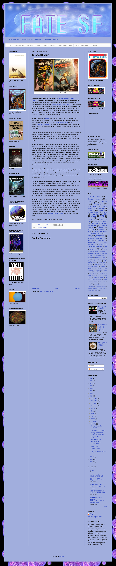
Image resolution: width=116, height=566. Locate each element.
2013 (91, 459)
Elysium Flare (102, 283)
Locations (94, 224)
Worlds (93, 216)
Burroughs (40, 124)
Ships (89, 218)
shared (47, 118)
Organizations (100, 235)
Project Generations (95, 237)
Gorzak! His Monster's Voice (97, 492)
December (94, 398)
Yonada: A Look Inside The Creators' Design (102, 345)
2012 (91, 462)
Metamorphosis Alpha (101, 286)
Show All (105, 506)
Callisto (89, 283)
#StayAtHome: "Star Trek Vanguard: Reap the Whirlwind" (102, 328)
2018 (91, 388)
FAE (89, 201)
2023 (91, 378)
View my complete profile (95, 517)
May (92, 413)
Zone (89, 231)
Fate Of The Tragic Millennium (96, 442)
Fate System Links (65, 45)
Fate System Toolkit (100, 264)
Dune (67, 104)
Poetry (103, 266)
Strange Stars (93, 212)
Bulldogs (99, 246)
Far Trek (90, 264)
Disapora (95, 283)
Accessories (91, 246)
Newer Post (35, 288)
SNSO (99, 275)
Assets (95, 281)
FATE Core (92, 206)
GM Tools (98, 270)
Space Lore (94, 199)
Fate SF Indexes (49, 45)
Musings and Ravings (96, 475)
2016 (91, 393)
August (93, 408)
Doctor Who (102, 262)
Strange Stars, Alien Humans (96, 426)
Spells (101, 210)
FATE (102, 216)
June (92, 411)
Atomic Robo (102, 281)
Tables (97, 222)
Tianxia (97, 290)
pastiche (46, 124)
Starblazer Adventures (95, 239)
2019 (91, 386)
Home (9, 45)
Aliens (104, 201)
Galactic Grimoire (33, 45)
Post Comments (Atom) (46, 291)
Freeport (90, 210)
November (94, 401)
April (92, 416)
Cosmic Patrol (100, 240)
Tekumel (101, 229)
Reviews (98, 204)
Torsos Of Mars (95, 448)
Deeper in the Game (96, 484)
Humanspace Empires (93, 253)
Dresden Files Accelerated (97, 251)
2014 (91, 457)
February (94, 421)
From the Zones (96, 233)
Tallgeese (41, 224)
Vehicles (99, 268)
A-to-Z (105, 222)
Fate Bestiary (19, 45)
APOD (92, 470)
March (93, 418)
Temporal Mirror (95, 437)
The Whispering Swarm (55, 213)
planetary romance (62, 122)
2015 (91, 396)
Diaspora (100, 208)
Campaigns (95, 214)
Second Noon (102, 288)
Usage (95, 45)
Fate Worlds (97, 284)
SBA (105, 214)
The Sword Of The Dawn (98, 430)
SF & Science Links (82, 45)
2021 (91, 380)
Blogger (61, 556)
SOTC (89, 259)
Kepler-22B (91, 229)
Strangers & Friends (94, 261)
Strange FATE (103, 248)
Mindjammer (91, 242)
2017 (91, 391)
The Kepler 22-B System (102, 307)
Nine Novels (93, 273)
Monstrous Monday (92, 288)
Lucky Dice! (94, 446)
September (94, 406)
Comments (93, 369)
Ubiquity (105, 249)
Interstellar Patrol (92, 266)
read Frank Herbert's (59, 104)
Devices (101, 228)
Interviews (104, 271)
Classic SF (39, 227)
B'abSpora (91, 220)
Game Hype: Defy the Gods (97, 486)
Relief (103, 257)
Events (45, 227)
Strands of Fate (98, 277)
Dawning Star (100, 255)
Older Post (77, 288)
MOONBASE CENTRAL (97, 491)
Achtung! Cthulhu (97, 279)
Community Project (101, 231)
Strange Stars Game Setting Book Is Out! (97, 433)
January (93, 424)
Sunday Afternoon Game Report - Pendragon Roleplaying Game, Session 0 (98, 478)
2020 (91, 383)
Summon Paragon (96, 439)
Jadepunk (90, 257)
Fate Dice (90, 284)
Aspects (100, 218)
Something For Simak (99, 259)
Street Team (91, 268)
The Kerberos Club (95, 249)
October (93, 403)
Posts (91, 365)
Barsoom (101, 244)
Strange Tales (91, 290)
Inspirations (96, 271)
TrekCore (90, 240)
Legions (97, 257)
